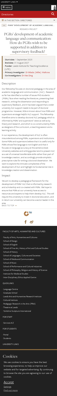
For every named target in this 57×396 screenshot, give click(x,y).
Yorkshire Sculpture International (17, 310)
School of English (10, 244)
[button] (52, 14)
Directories (7, 14)
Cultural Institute (10, 300)
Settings (7, 386)
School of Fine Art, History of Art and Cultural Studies (25, 248)
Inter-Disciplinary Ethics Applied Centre (19, 277)
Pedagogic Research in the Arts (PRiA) (19, 303)
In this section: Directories (18, 20)
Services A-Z (8, 322)
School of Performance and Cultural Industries (22, 266)
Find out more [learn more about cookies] (11, 390)
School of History (10, 251)
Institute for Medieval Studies (15, 273)
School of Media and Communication (18, 259)
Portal (5, 334)
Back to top (8, 205)
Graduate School (10, 292)
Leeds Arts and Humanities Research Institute (22, 296)
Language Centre (10, 289)
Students (7, 338)
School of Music (9, 262)
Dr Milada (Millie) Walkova (38, 72)
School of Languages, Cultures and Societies (21, 255)
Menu (8, 7)
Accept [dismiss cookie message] (9, 382)
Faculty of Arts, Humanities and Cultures (20, 237)
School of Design (10, 240)
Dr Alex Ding (27, 75)
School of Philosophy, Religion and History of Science (25, 270)
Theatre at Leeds (10, 307)
